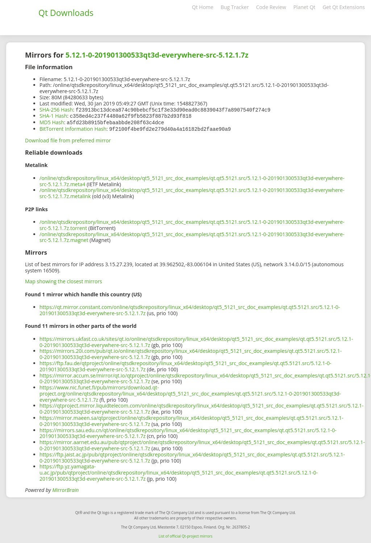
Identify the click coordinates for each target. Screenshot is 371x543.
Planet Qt (304, 7)
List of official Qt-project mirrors (186, 534)
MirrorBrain (65, 488)
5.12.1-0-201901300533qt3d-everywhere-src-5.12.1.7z (157, 55)
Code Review (271, 7)
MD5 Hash (51, 121)
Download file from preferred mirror (68, 138)
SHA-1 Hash (53, 115)
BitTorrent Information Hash (73, 127)
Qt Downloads (65, 12)
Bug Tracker (235, 7)
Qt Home (202, 7)
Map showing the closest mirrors (63, 279)
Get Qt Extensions (343, 7)
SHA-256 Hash (56, 109)
